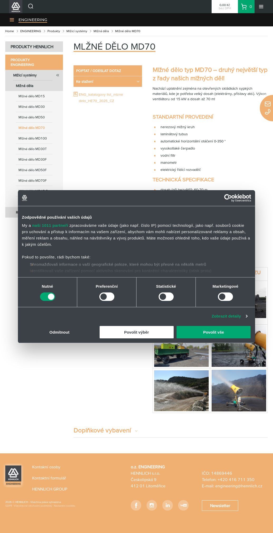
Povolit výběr (136, 332)
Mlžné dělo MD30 (31, 107)
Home (9, 31)
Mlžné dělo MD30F (32, 159)
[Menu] (261, 6)
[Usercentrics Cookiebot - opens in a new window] (228, 198)
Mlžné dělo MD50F (32, 170)
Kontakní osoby (46, 466)
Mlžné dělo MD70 (31, 128)
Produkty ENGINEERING (22, 62)
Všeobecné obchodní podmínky (33, 505)
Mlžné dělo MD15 (31, 96)
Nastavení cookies (64, 505)
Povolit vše (213, 332)
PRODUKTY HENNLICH (32, 46)
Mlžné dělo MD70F (32, 181)
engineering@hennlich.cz (238, 485)
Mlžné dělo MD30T (32, 149)
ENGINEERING (32, 19)
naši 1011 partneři (50, 225)
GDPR (8, 505)
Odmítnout (60, 332)
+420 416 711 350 (236, 479)
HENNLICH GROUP (49, 489)
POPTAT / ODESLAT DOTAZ (98, 71)
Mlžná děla (101, 31)
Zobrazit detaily (226, 316)
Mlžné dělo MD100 (32, 138)
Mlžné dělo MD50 (31, 117)
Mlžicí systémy (76, 31)
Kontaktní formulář (49, 478)
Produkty (53, 31)
